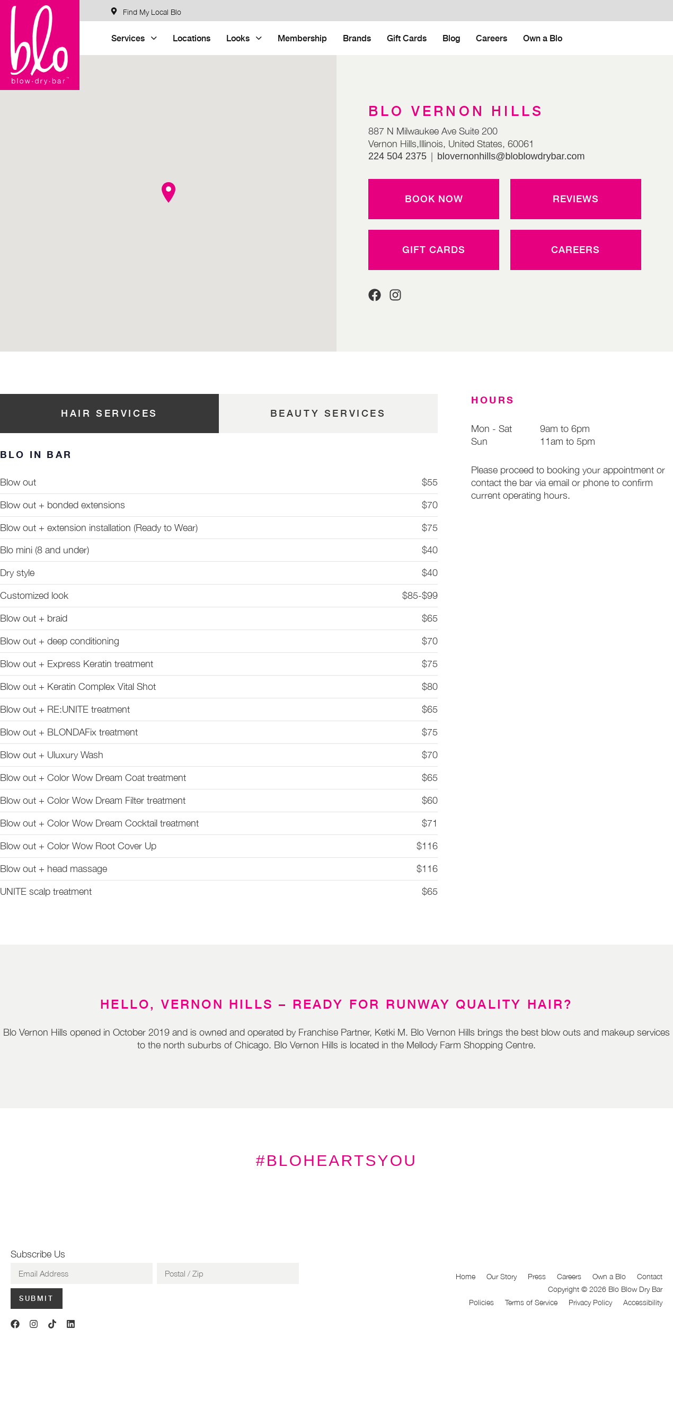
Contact (649, 1276)
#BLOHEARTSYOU (336, 1160)
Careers (491, 38)
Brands (357, 38)
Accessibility (642, 1302)
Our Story (501, 1276)
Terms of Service (531, 1302)
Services (134, 38)
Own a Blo (542, 38)
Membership (302, 38)
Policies (481, 1302)
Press (537, 1276)
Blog (451, 38)
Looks (244, 38)
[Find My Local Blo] (145, 12)
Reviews (576, 198)
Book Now (434, 198)
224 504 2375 (397, 156)
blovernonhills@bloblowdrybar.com (511, 156)
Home (465, 1276)
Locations (191, 38)
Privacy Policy (590, 1302)
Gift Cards (407, 38)
